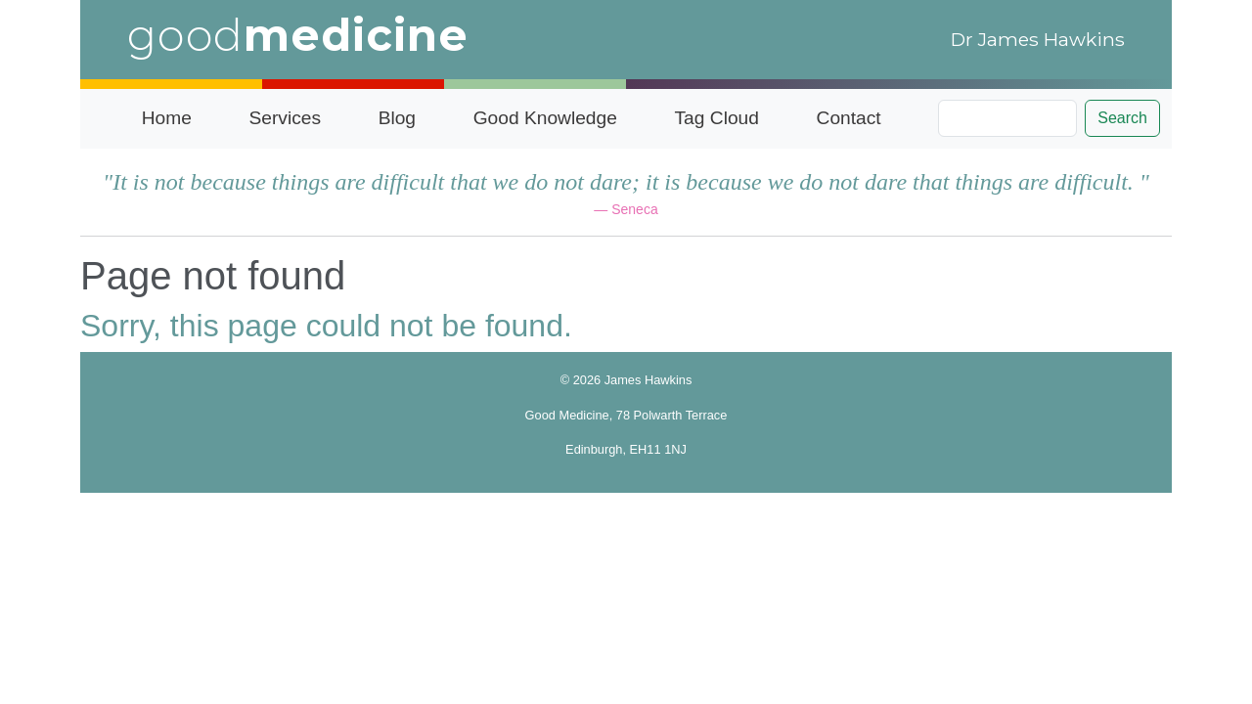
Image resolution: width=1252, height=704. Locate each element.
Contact (849, 118)
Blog (397, 118)
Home (167, 118)
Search (1122, 118)
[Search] (1007, 118)
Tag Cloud (717, 118)
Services (284, 118)
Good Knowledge (545, 118)
